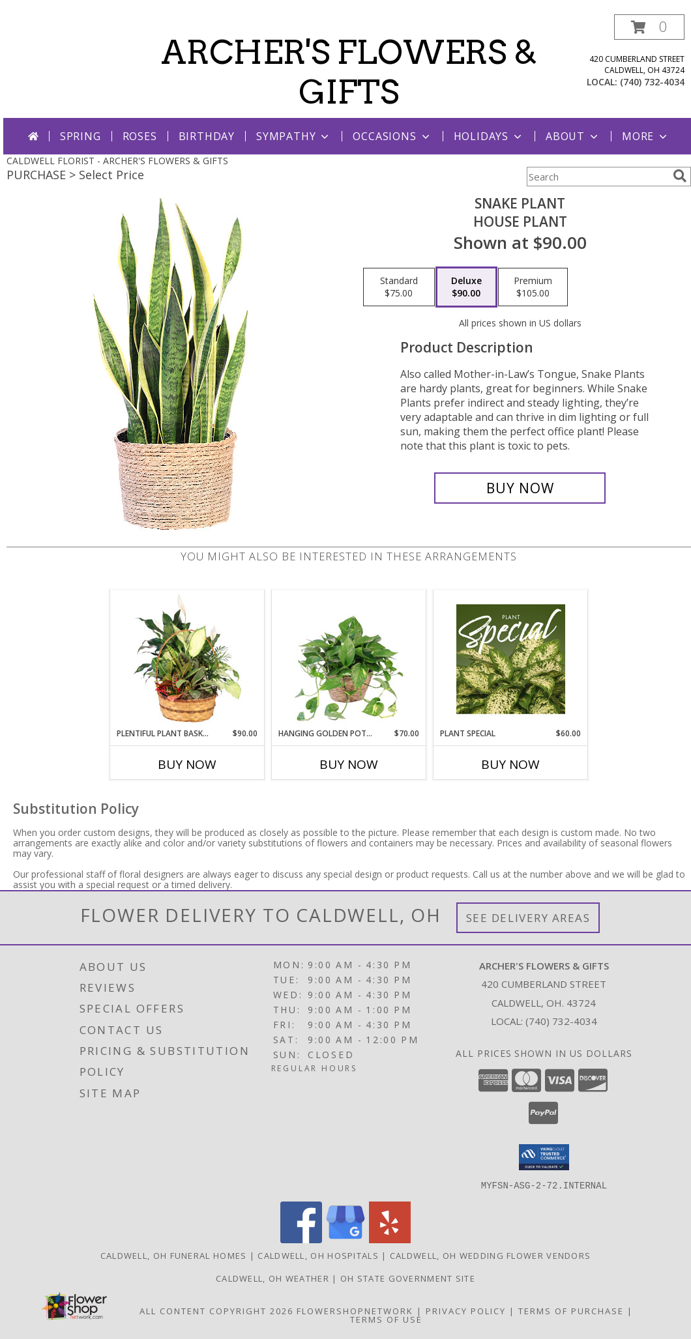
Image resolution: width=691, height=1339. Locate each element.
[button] (649, 27)
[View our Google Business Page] (345, 1239)
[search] (679, 176)
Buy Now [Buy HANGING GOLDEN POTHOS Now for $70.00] (348, 764)
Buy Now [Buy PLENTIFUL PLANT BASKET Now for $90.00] (187, 764)
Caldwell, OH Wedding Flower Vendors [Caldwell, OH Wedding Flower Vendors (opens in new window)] (490, 1255)
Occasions (392, 136)
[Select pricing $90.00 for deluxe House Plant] (466, 287)
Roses (140, 136)
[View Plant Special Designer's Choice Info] (510, 659)
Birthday (207, 136)
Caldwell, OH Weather (272, 1278)
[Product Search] (597, 176)
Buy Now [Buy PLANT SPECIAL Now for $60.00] (510, 764)
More (645, 136)
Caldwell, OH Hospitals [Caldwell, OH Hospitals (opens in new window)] (318, 1255)
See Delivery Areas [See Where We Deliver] (528, 917)
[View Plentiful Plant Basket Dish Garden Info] (187, 659)
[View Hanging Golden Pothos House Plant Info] (349, 659)
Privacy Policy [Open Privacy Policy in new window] (466, 1310)
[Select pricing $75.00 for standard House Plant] (399, 287)
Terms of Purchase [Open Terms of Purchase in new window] (571, 1310)
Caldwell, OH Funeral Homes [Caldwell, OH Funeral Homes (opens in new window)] (173, 1255)
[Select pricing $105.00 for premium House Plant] (533, 287)
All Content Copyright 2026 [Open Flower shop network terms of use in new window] (216, 1310)
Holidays (489, 136)
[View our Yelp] (390, 1239)
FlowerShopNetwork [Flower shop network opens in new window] (355, 1310)
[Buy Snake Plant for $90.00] (520, 488)
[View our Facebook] (301, 1239)
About (573, 136)
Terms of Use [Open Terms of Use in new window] (386, 1319)
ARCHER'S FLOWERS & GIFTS (349, 72)
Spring (80, 136)
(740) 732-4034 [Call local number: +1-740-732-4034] (652, 82)
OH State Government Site (407, 1278)
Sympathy (293, 136)
